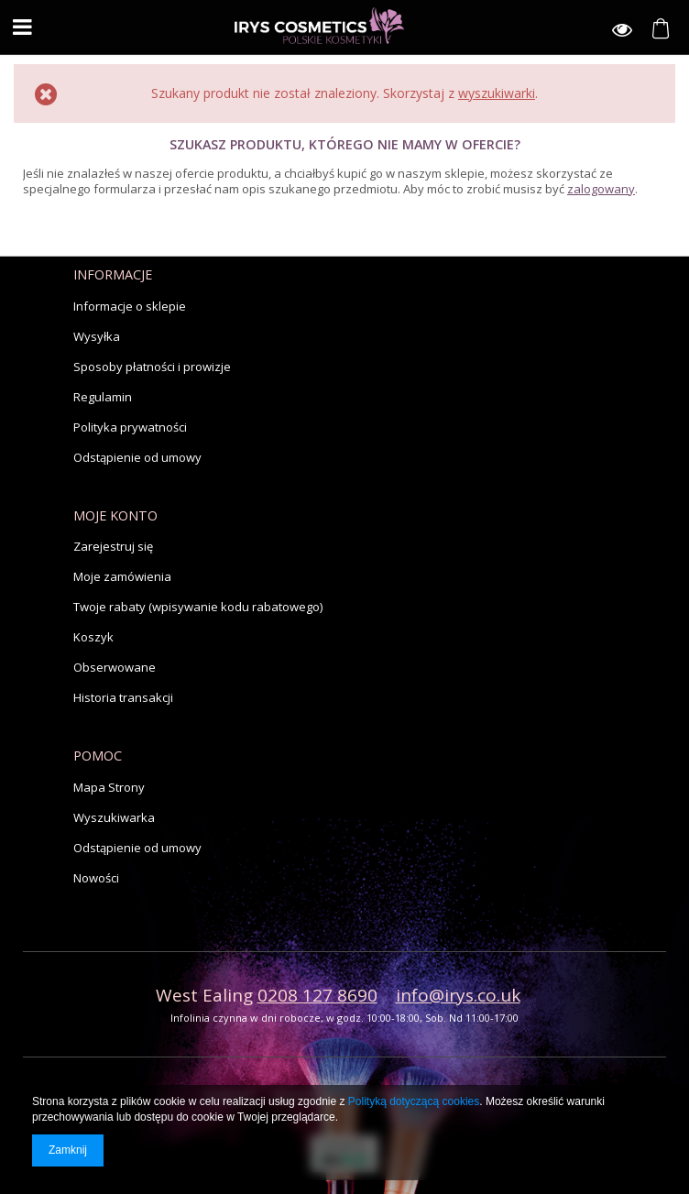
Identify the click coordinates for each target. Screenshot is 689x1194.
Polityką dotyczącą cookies (413, 1101)
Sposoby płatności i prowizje (152, 366)
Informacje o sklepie (129, 306)
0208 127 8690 (317, 995)
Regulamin (102, 397)
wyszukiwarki (496, 93)
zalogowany (601, 189)
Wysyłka (96, 336)
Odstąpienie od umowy (137, 457)
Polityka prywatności (130, 427)
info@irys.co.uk (458, 995)
